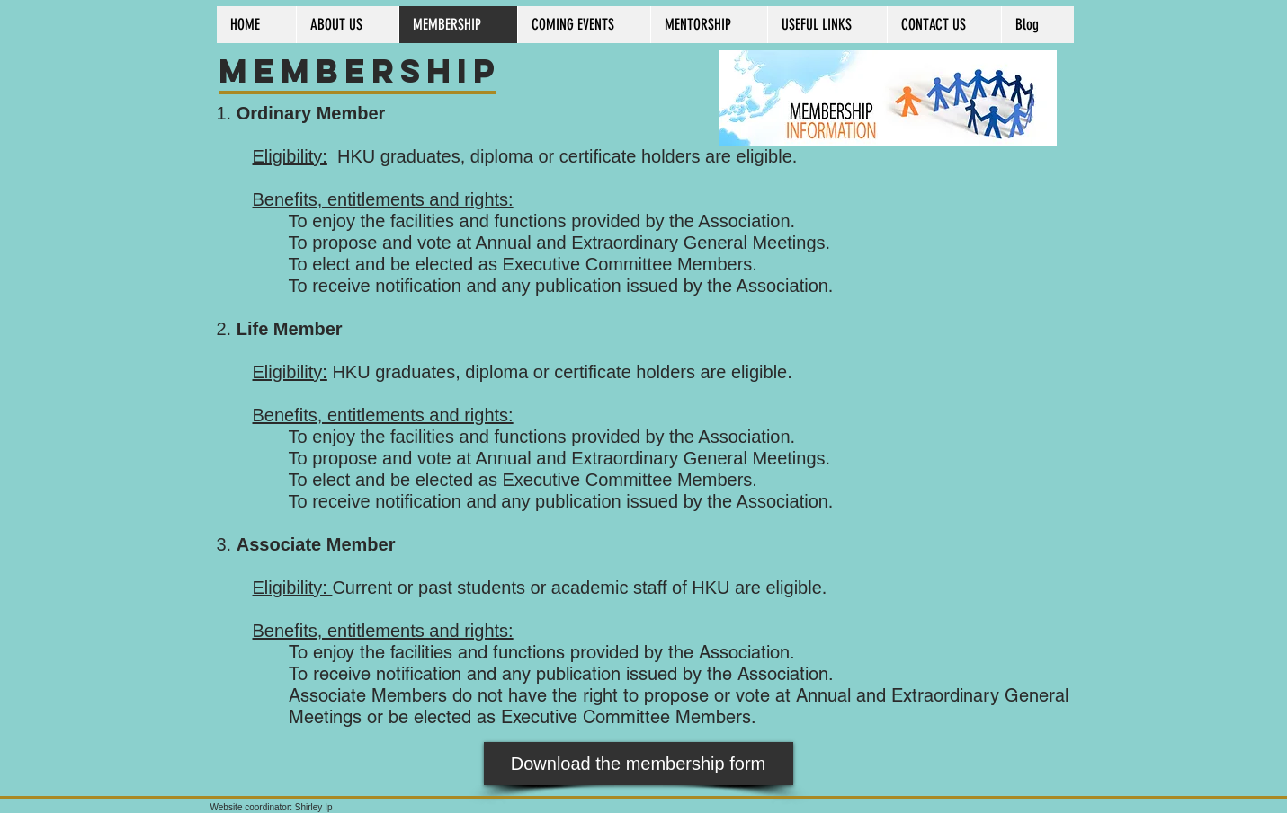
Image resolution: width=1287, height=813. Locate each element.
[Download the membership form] (638, 763)
